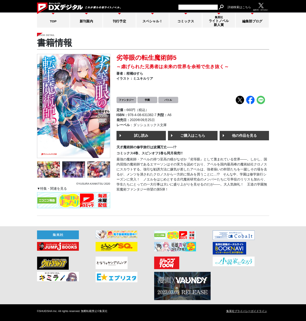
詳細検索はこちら (239, 7)
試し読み (141, 135)
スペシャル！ (152, 21)
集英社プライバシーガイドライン (246, 311)
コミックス (185, 21)
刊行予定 (119, 21)
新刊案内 (86, 21)
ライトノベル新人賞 (219, 21)
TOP (53, 21)
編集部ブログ (252, 21)
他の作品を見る (244, 135)
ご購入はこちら (192, 135)
